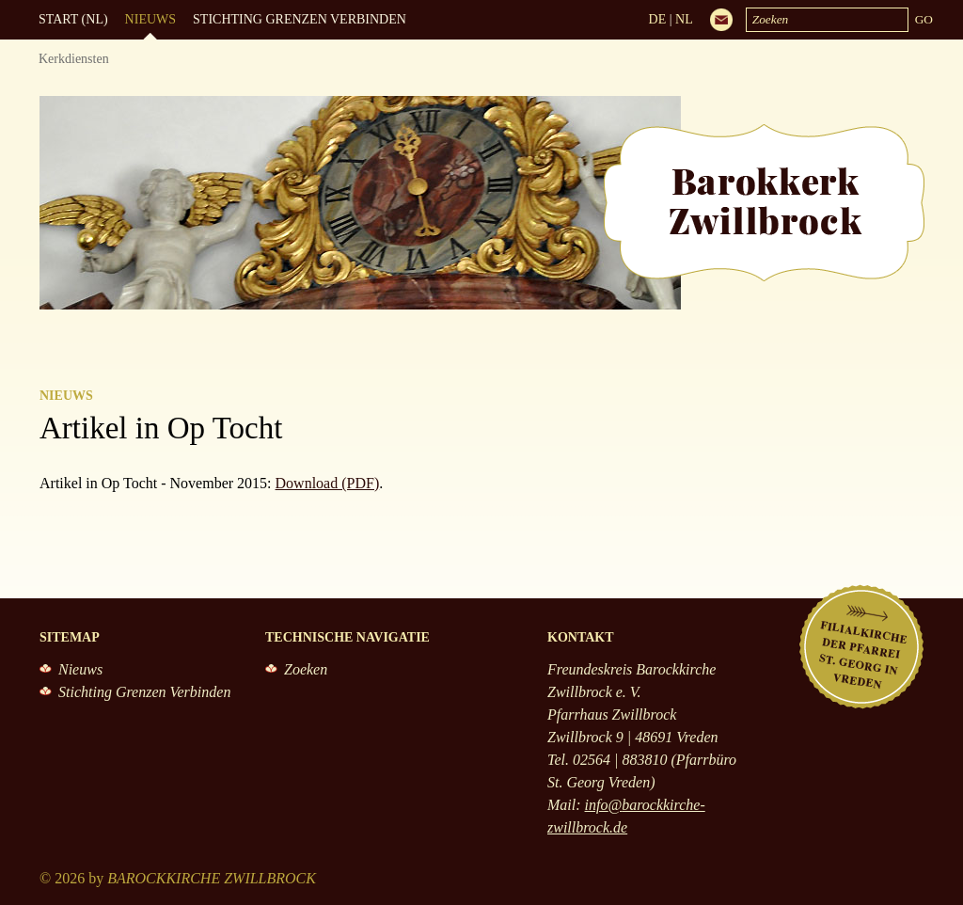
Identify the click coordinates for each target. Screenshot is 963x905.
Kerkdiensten (74, 59)
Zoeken (305, 669)
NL (684, 19)
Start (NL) (73, 19)
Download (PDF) (328, 483)
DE (658, 19)
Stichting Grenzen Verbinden (299, 19)
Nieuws (150, 19)
